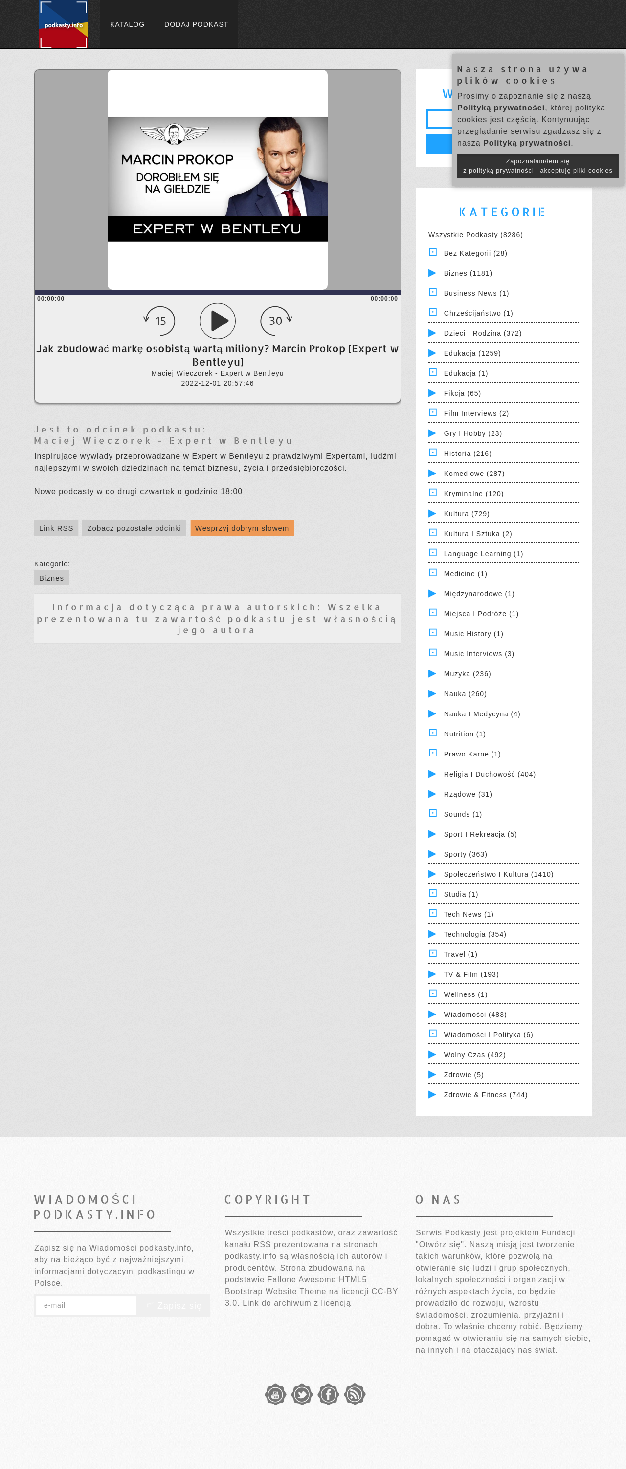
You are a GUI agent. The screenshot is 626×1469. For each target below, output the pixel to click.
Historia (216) (468, 453)
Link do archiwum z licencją (297, 1303)
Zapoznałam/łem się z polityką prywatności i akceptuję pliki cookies (538, 166)
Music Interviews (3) (479, 654)
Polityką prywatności (501, 108)
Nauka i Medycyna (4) (482, 714)
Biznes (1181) (468, 273)
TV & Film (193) (471, 974)
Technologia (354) (475, 934)
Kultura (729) (467, 514)
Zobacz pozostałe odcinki (134, 528)
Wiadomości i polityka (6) (489, 1034)
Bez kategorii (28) (476, 253)
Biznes (51, 578)
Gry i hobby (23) (473, 433)
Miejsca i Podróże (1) (481, 614)
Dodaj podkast (196, 24)
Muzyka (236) (468, 674)
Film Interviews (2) (476, 413)
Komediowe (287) (474, 473)
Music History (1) (474, 634)
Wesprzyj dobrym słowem (242, 528)
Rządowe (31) (468, 794)
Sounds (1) (463, 814)
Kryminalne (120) (474, 493)
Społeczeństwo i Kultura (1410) (499, 874)
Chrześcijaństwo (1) (479, 313)
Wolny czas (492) (475, 1055)
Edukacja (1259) (472, 353)
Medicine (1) (466, 574)
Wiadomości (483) (475, 1014)
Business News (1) (477, 293)
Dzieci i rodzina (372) (483, 333)
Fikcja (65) (462, 393)
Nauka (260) (465, 694)
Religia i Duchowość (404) (490, 774)
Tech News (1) (469, 914)
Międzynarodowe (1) (479, 594)
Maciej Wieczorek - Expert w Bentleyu (164, 440)
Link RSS (56, 528)
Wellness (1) (466, 994)
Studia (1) (461, 894)
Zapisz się (173, 1306)
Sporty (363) (466, 854)
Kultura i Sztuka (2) (478, 534)
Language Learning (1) (484, 554)
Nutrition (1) (465, 734)
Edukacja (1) (466, 373)
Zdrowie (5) (464, 1075)
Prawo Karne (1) (472, 754)
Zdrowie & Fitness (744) (486, 1095)
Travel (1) (461, 954)
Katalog (127, 24)
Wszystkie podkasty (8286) (475, 234)
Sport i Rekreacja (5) (480, 834)
